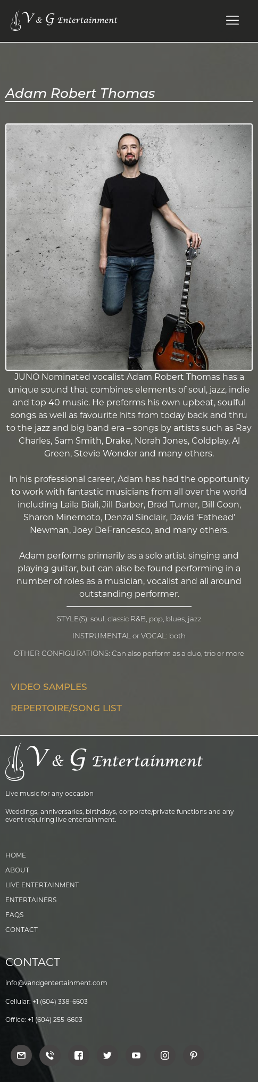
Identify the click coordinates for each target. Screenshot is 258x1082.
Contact (21, 930)
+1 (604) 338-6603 (60, 1001)
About (17, 870)
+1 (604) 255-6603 (55, 1019)
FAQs (14, 915)
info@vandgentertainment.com (56, 983)
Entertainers (30, 900)
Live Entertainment (42, 885)
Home (15, 855)
